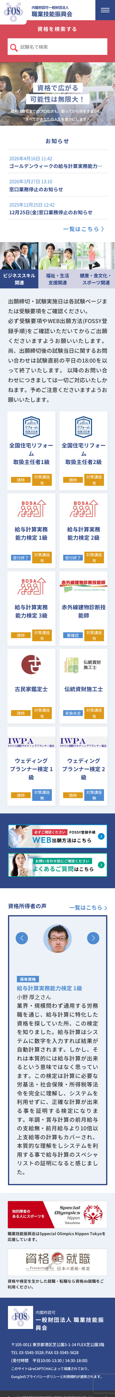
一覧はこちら (85, 907)
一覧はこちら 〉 (85, 229)
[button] (22, 938)
